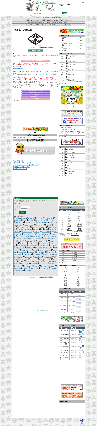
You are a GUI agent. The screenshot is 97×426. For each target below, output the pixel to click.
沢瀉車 (68, 72)
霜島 (63, 260)
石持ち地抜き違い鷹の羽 (23, 229)
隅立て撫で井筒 (43, 243)
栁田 (78, 281)
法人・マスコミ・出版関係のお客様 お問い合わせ (62, 419)
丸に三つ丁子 (32, 259)
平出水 (65, 275)
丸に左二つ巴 (70, 77)
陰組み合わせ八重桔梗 (34, 238)
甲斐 (63, 258)
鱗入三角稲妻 (21, 252)
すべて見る (17, 273)
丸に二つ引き (69, 157)
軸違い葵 (19, 257)
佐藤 (79, 212)
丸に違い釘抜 (70, 64)
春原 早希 (66, 334)
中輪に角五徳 (18, 270)
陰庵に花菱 (51, 266)
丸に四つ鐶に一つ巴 (28, 234)
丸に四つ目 (52, 245)
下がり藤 (69, 69)
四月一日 (79, 226)
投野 (65, 273)
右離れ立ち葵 (18, 222)
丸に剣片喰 (70, 56)
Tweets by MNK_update (42, 310)
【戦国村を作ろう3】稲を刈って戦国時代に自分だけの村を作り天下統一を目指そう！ (48, 20)
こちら (64, 50)
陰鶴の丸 (35, 266)
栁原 (76, 252)
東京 (79, 228)
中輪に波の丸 (47, 257)
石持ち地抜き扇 (43, 245)
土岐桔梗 (34, 229)
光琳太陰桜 (30, 252)
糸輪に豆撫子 (42, 264)
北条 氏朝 (63, 293)
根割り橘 (66, 37)
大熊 (81, 40)
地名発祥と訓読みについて (68, 127)
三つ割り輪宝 (49, 252)
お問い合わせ (48, 419)
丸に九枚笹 (30, 218)
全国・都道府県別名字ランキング (36, 90)
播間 (63, 252)
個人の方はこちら (18, 66)
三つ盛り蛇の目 (28, 225)
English (76, 419)
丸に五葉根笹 (37, 248)
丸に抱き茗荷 (70, 61)
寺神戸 (78, 267)
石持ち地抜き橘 (19, 241)
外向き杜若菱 (47, 248)
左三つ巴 (68, 173)
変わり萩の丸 (37, 257)
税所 (69, 212)
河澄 (65, 271)
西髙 (76, 258)
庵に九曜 (30, 220)
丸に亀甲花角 (39, 252)
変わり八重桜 (43, 268)
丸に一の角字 (27, 257)
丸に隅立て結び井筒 (50, 236)
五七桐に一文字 (32, 243)
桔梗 (44, 229)
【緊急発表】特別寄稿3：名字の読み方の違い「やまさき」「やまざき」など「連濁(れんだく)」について (72, 133)
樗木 (76, 256)
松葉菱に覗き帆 (36, 261)
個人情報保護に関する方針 (35, 419)
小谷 (78, 273)
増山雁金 (27, 261)
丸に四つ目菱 (69, 171)
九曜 (68, 58)
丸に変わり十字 (46, 254)
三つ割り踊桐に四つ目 (42, 234)
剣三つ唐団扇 (35, 254)
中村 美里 (63, 297)
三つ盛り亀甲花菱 (39, 220)
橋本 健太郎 (63, 305)
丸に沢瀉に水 (51, 264)
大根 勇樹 (66, 357)
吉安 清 (63, 301)
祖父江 (69, 220)
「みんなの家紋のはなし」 (28, 137)
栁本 (78, 279)
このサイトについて (16, 419)
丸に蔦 (68, 168)
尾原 (65, 277)
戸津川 (65, 279)
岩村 (63, 254)
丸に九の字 (27, 270)
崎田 (81, 43)
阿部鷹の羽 (29, 248)
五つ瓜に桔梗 (26, 266)
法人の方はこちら (18, 68)
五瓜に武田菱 (47, 261)
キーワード (17, 207)
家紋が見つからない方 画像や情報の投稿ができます (35, 60)
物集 (76, 260)
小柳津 (79, 220)
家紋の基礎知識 (18, 161)
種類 (15, 209)
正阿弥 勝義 (66, 338)
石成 (65, 269)
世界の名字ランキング (35, 96)
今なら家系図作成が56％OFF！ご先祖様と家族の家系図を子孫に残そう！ (48, 22)
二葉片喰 (42, 266)
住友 (63, 256)
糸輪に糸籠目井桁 (45, 232)
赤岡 (65, 283)
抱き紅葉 (47, 225)
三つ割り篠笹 (22, 259)
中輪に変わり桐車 (41, 241)
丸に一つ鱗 (38, 218)
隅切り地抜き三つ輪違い (37, 227)
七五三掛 (79, 230)
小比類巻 (79, 224)
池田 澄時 (63, 309)
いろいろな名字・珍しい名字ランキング (36, 92)
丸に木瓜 (20, 261)
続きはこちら (62, 83)
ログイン (36, 141)
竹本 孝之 (66, 355)
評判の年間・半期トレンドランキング (25, 163)
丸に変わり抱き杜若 (44, 250)
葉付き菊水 (52, 268)
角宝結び (36, 232)
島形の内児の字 (21, 245)
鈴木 (79, 216)
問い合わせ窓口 (44, 74)
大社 (78, 285)
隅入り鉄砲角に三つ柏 (22, 236)
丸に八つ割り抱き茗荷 (49, 238)
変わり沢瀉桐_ (39, 225)
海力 (78, 271)
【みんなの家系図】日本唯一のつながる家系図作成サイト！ (48, 17)
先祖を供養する (36, 98)
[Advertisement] (35, 113)
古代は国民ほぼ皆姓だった (68, 129)
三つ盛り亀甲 (26, 254)
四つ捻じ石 (22, 243)
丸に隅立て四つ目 (25, 250)
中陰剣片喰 (18, 266)
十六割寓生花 (70, 74)
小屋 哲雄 (66, 346)
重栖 (69, 218)
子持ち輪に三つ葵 (29, 222)
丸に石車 (51, 222)
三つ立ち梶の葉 (32, 245)
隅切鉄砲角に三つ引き (22, 227)
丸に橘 (68, 66)
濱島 (81, 46)
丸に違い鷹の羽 (70, 152)
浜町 (65, 285)
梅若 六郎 (66, 350)
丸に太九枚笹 (66, 46)
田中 (81, 37)
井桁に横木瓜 (47, 218)
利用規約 (43, 419)
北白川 (65, 281)
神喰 (78, 275)
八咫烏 (34, 250)
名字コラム (35, 94)
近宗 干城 (66, 340)
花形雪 (23, 220)
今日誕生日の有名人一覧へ (21, 167)
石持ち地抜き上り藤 (44, 259)
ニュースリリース (25, 419)
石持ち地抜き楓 (19, 248)
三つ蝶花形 (33, 264)
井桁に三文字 (33, 268)
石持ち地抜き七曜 (26, 232)
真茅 (69, 222)
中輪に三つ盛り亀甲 (36, 236)
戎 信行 (66, 352)
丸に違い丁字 (50, 220)
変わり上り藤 (23, 264)
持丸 (76, 254)
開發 (79, 214)
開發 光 (66, 330)
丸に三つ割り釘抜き (20, 238)
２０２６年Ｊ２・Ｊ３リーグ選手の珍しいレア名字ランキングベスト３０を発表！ (48, 25)
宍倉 (78, 277)
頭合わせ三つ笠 (30, 241)
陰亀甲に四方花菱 (41, 222)
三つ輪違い (24, 268)
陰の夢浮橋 (21, 218)
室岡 (78, 269)
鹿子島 (78, 283)
